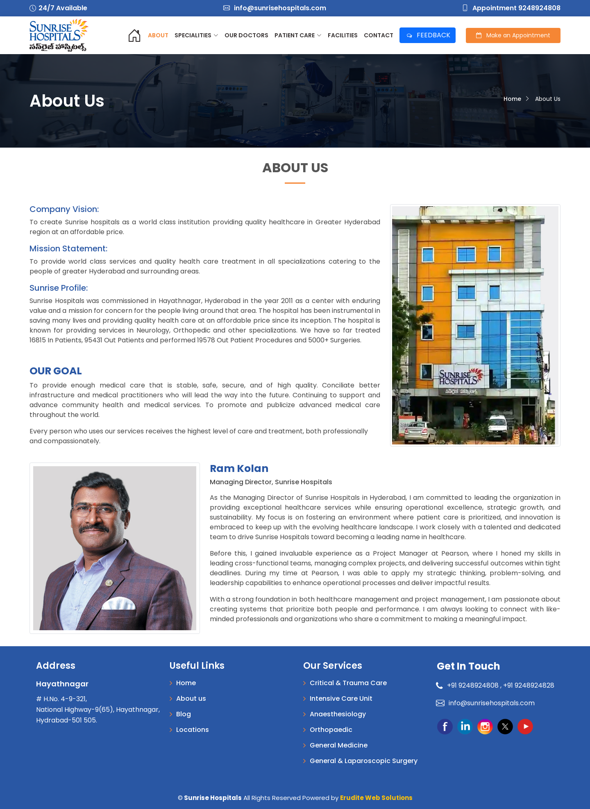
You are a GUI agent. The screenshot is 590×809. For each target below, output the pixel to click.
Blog (183, 714)
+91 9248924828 (528, 685)
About (158, 35)
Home (512, 99)
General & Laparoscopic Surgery (364, 761)
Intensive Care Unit (341, 698)
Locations (192, 730)
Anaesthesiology (338, 714)
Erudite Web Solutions (376, 797)
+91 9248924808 (468, 685)
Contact (378, 35)
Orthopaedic (331, 730)
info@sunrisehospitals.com (274, 8)
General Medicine (339, 745)
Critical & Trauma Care (348, 683)
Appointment (513, 35)
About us (191, 698)
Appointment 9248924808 (511, 8)
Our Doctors (246, 35)
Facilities (343, 35)
